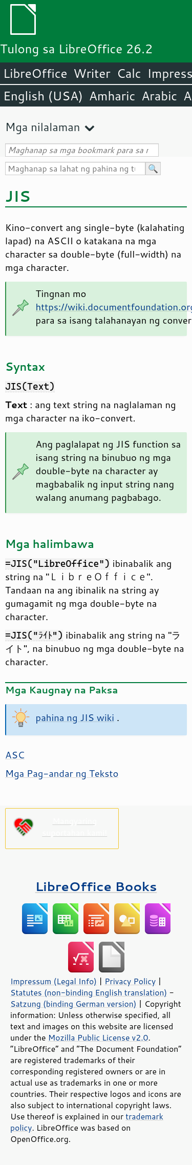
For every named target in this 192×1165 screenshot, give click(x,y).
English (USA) (43, 95)
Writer (91, 73)
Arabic (159, 95)
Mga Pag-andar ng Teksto (61, 773)
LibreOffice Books (96, 886)
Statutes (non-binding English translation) (88, 992)
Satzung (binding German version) (73, 1003)
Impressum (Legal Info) (53, 981)
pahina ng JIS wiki (75, 717)
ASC (15, 754)
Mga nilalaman (42, 127)
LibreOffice (35, 73)
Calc (129, 73)
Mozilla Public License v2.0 (98, 1037)
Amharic (112, 95)
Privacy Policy (130, 981)
